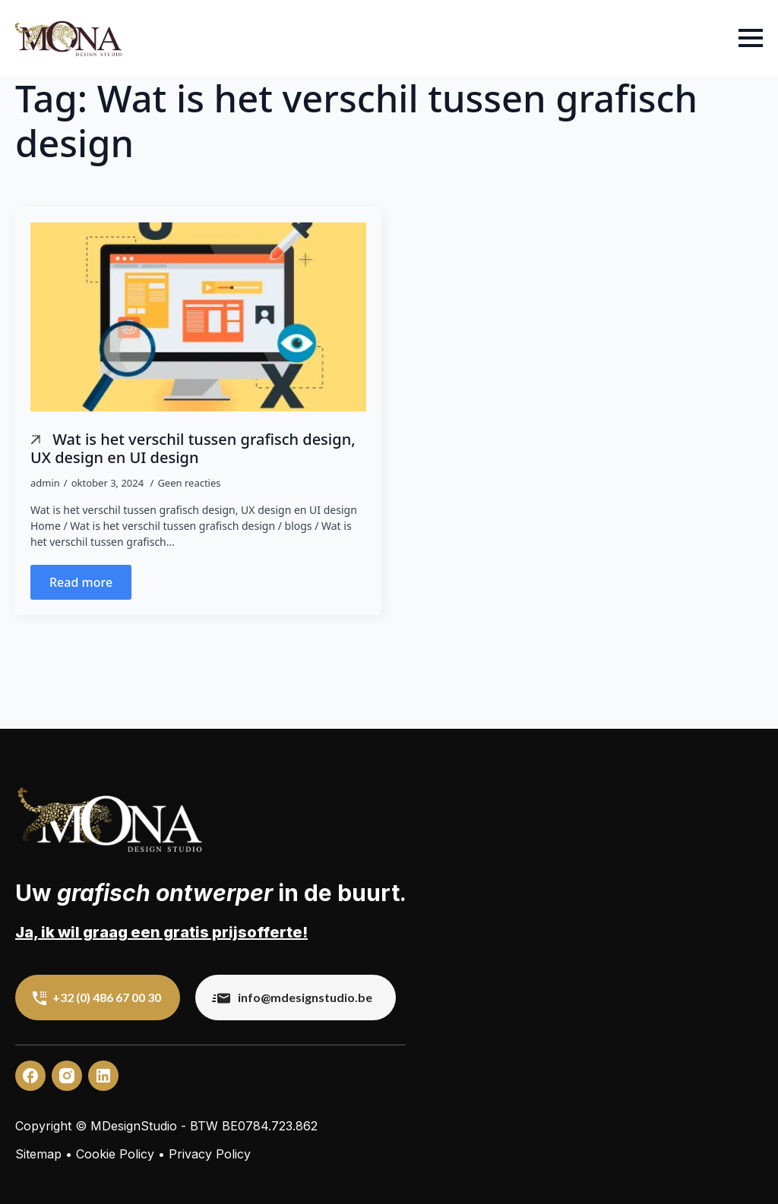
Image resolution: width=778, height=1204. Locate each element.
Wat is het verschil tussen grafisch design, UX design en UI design (193, 448)
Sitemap (38, 1153)
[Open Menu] (750, 38)
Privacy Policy (210, 1153)
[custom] (30, 1076)
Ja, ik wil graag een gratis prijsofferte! (161, 932)
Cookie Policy (115, 1153)
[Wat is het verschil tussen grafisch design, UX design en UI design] (198, 316)
